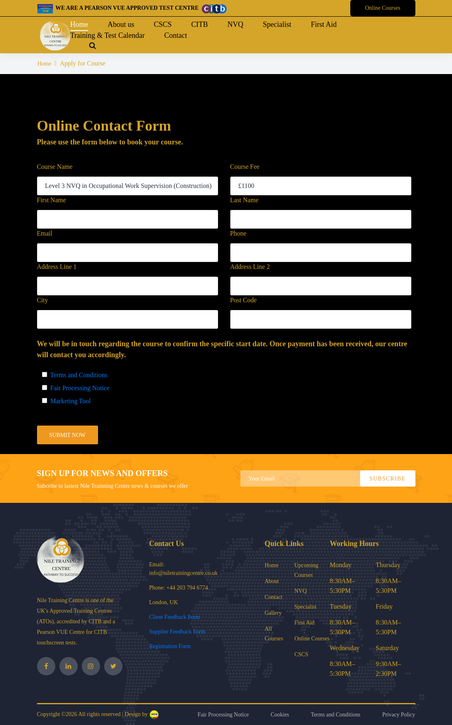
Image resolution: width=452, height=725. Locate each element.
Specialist (277, 24)
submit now (67, 435)
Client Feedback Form (174, 617)
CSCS (163, 24)
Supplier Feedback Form (177, 632)
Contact (175, 35)
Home (79, 24)
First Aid (324, 24)
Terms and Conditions (77, 374)
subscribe (387, 479)
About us (121, 24)
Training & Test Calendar (107, 35)
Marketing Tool (69, 400)
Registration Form (170, 646)
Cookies (278, 715)
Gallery (273, 613)
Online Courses (382, 8)
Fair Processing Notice (78, 387)
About (272, 581)
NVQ (235, 24)
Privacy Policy (398, 715)
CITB (199, 24)
